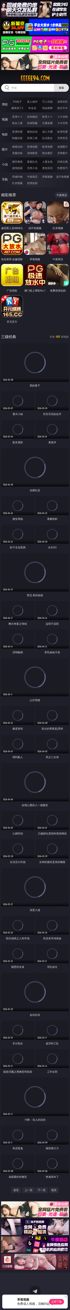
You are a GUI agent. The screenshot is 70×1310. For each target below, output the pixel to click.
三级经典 (8, 336)
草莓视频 (47, 176)
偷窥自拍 (17, 146)
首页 (16, 1190)
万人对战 (47, 101)
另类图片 (62, 153)
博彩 (5, 104)
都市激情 (17, 161)
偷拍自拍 (32, 131)
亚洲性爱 (17, 131)
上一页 (28, 1190)
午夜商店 (32, 176)
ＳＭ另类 (62, 123)
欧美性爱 (62, 131)
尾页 (54, 1190)
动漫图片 (62, 146)
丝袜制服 (32, 123)
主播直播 (47, 123)
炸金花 (32, 108)
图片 (5, 149)
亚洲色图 (32, 146)
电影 (5, 134)
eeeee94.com (35, 78)
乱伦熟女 (47, 138)
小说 (5, 164)
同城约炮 (17, 176)
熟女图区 (47, 153)
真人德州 (32, 101)
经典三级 (32, 138)
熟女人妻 (17, 123)
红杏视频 (17, 183)
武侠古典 (62, 161)
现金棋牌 (47, 108)
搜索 (61, 87)
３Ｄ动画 (62, 116)
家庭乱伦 (32, 161)
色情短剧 (32, 183)
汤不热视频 (62, 176)
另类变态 (62, 138)
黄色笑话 (47, 168)
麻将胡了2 (17, 108)
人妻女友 (47, 161)
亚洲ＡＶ (17, 116)
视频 (5, 119)
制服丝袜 (17, 138)
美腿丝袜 (17, 153)
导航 (5, 179)
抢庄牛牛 (62, 108)
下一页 (42, 1190)
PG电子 (17, 101)
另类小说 (32, 168)
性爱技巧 (62, 168)
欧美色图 (47, 146)
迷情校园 (17, 168)
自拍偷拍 (32, 116)
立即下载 (56, 1301)
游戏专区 (62, 101)
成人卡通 (47, 131)
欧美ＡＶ (47, 116)
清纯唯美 (32, 153)
